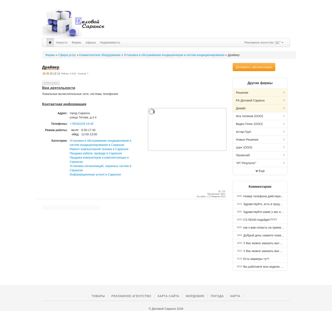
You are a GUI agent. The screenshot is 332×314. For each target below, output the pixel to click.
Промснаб (260, 155)
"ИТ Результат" (260, 163)
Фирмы (76, 42)
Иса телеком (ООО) (260, 116)
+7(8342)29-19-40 (81, 123)
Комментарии (51, 82)
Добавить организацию (254, 67)
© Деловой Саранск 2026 (166, 308)
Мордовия (195, 296)
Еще (260, 171)
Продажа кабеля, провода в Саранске (96, 153)
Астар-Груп (260, 131)
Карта (235, 296)
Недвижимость (110, 42)
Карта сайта (168, 296)
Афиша (91, 42)
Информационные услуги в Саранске (95, 174)
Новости (61, 42)
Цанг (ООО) (260, 147)
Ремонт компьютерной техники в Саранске (99, 149)
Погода (217, 296)
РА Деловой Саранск (260, 100)
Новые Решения (260, 139)
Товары (98, 296)
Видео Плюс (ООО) (260, 124)
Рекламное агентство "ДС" (263, 42)
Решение (260, 92)
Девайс (260, 108)
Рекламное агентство (131, 296)
